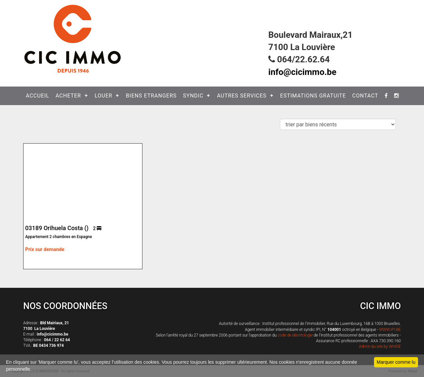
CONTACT (365, 96)
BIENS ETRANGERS (151, 96)
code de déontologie (295, 335)
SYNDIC (193, 96)
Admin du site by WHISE (380, 346)
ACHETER (68, 96)
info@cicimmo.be (302, 72)
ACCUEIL (37, 96)
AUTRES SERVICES (242, 96)
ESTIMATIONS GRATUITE (313, 96)
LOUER (103, 96)
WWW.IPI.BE (390, 329)
